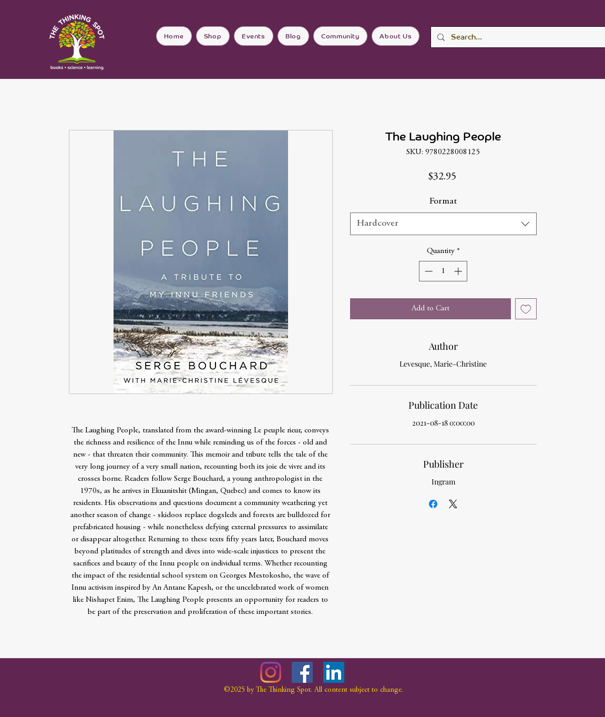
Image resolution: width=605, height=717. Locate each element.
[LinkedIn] (333, 672)
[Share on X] (453, 504)
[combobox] (443, 224)
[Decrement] (428, 271)
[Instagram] (270, 672)
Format (443, 201)
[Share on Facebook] (433, 504)
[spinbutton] (443, 271)
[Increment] (459, 271)
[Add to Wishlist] (526, 309)
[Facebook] (302, 672)
